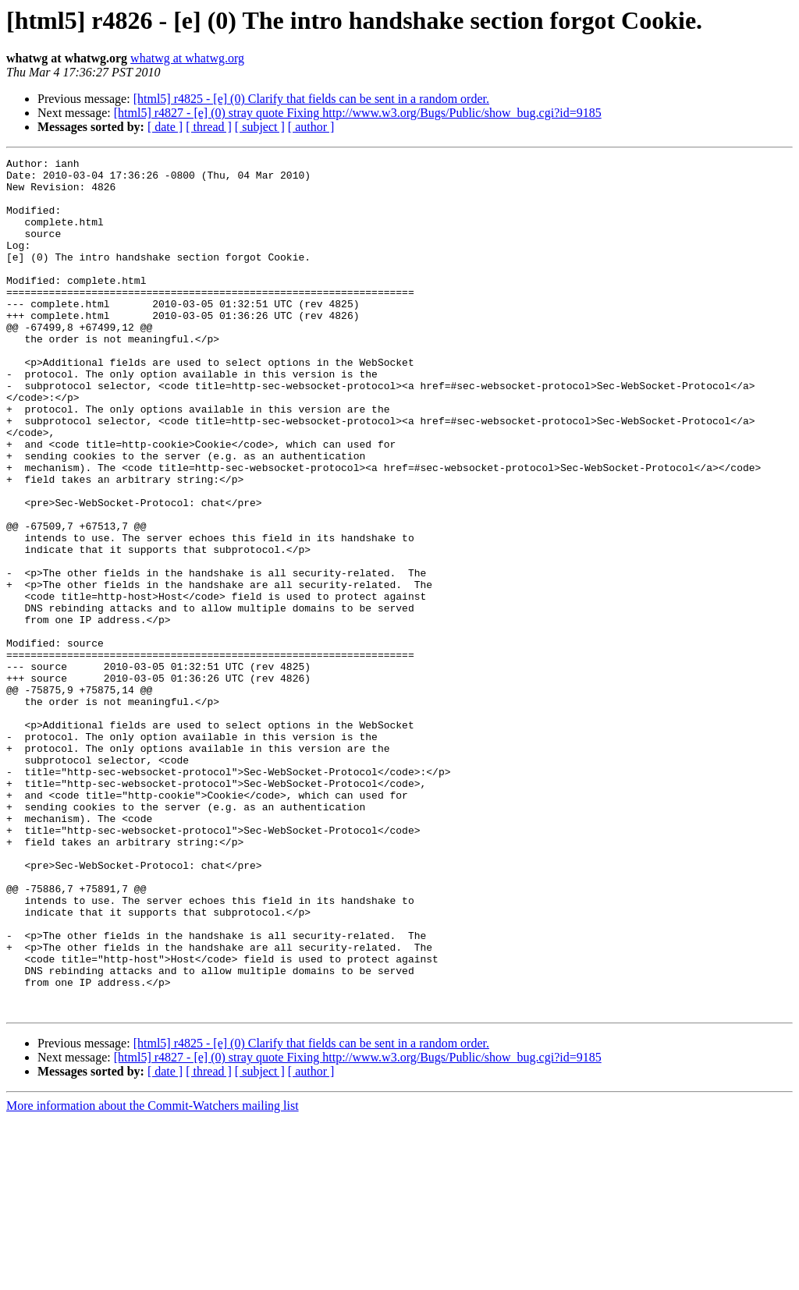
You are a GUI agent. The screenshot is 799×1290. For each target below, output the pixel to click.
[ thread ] (209, 126)
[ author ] (311, 126)
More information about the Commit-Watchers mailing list (152, 1276)
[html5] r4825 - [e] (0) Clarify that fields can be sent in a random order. (311, 98)
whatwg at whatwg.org (187, 58)
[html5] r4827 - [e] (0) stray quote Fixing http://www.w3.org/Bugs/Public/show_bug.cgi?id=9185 (358, 112)
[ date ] (165, 126)
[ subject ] (260, 126)
